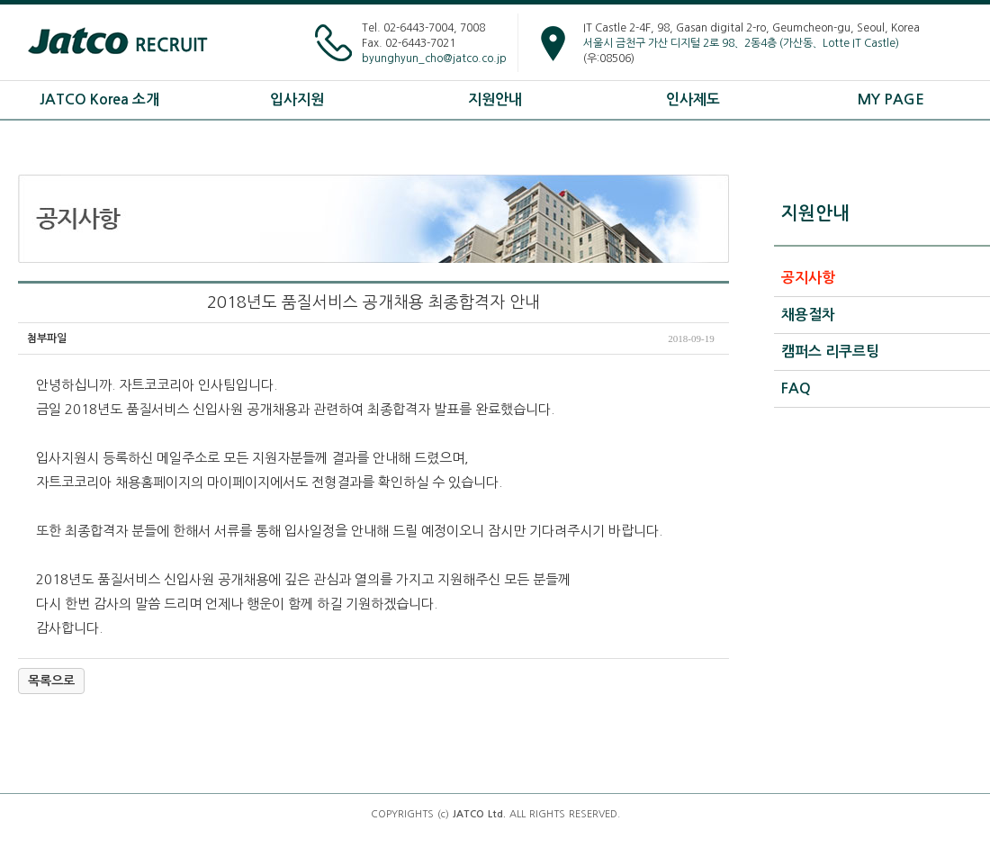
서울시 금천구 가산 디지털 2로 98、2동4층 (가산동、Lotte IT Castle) (741, 43)
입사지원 (297, 99)
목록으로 (51, 680)
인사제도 (693, 99)
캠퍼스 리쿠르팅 (830, 351)
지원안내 (495, 99)
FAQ (796, 388)
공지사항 (808, 277)
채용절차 (808, 314)
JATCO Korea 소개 (99, 99)
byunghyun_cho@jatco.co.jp (434, 58)
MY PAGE (891, 99)
